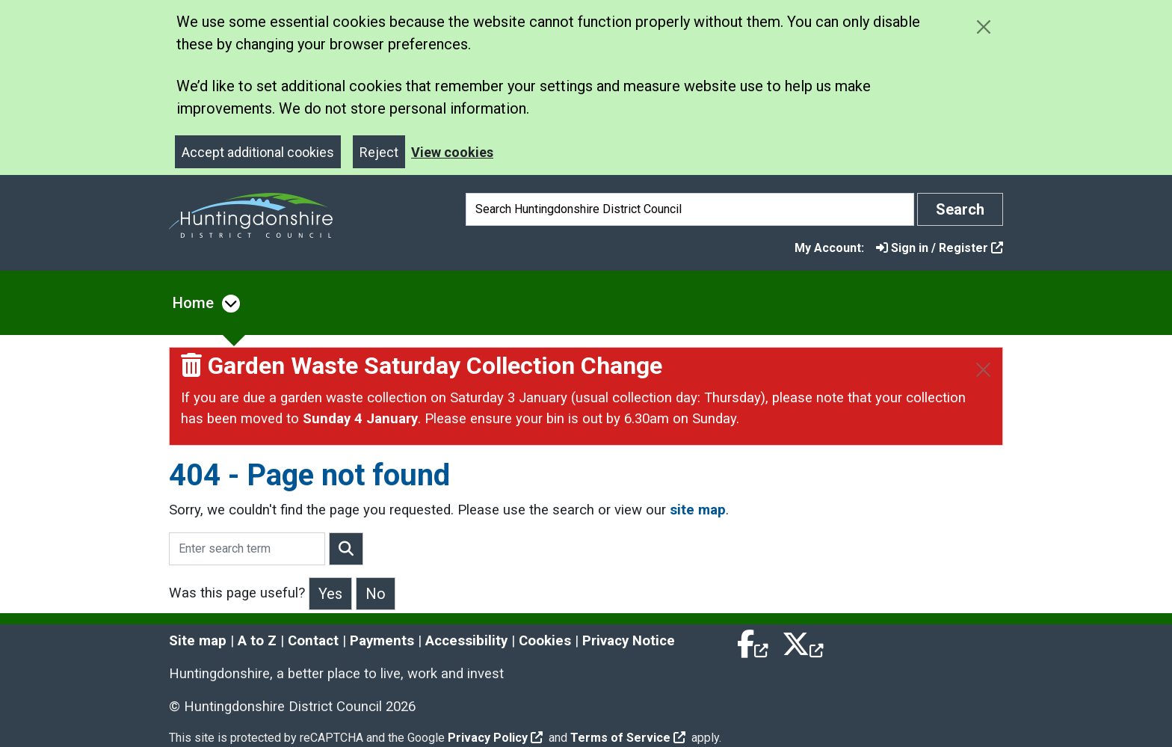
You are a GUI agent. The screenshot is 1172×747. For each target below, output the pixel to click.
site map (698, 510)
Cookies (545, 641)
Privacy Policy (495, 738)
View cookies (452, 152)
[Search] (690, 209)
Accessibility (466, 641)
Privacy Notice (628, 641)
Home (193, 303)
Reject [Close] (379, 152)
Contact (313, 641)
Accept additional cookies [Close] (258, 152)
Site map (197, 641)
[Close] (983, 370)
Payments (382, 641)
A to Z (257, 641)
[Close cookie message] (983, 26)
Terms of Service (627, 738)
